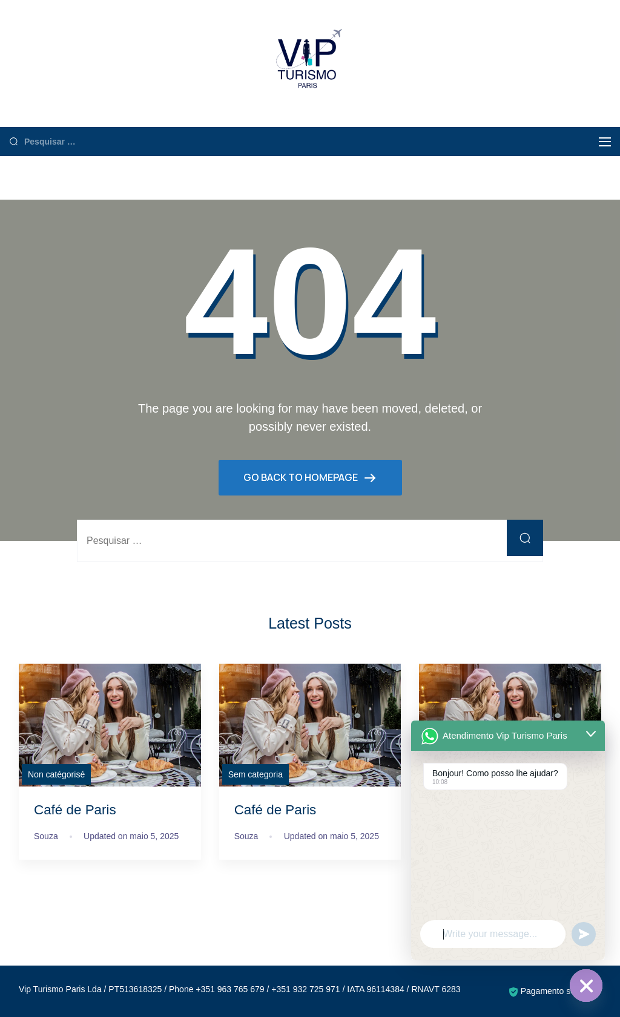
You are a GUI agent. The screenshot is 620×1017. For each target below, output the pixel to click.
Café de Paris (75, 809)
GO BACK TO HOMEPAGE (301, 477)
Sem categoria (255, 774)
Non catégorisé (56, 774)
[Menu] (605, 141)
